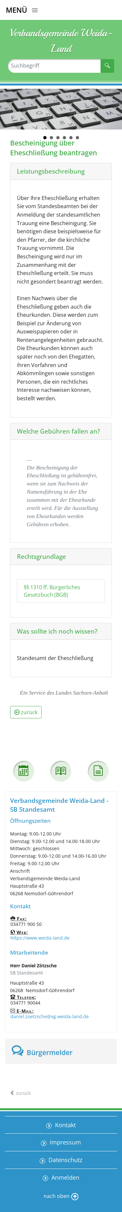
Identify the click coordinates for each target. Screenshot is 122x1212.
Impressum (64, 1142)
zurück (25, 712)
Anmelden (64, 1177)
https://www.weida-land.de (40, 938)
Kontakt (64, 1125)
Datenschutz (64, 1160)
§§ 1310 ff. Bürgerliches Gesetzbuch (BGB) (52, 591)
